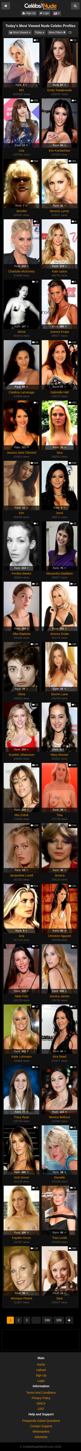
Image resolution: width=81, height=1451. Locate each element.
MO (21, 90)
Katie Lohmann (21, 1056)
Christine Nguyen (59, 936)
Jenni (59, 513)
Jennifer (21, 211)
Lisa (21, 150)
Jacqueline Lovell (21, 875)
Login (44, 13)
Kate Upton (59, 271)
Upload (41, 1370)
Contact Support (41, 1426)
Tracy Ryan (21, 1117)
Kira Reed (59, 1056)
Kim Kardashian (59, 150)
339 (58, 1320)
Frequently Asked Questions (41, 1420)
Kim (21, 513)
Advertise (41, 1437)
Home (41, 1364)
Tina (59, 815)
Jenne (21, 331)
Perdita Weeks (21, 573)
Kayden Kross (21, 1238)
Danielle (59, 1177)
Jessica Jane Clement (21, 452)
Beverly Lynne (59, 211)
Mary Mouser (59, 754)
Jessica (59, 875)
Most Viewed (21, 32)
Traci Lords (59, 1238)
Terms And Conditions (41, 1392)
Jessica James (60, 996)
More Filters (57, 32)
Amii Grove (21, 1177)
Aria (21, 936)
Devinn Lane (59, 694)
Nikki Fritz (21, 996)
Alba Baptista (21, 634)
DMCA (41, 1403)
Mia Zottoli (21, 815)
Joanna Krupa (59, 331)
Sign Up (28, 13)
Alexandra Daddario (59, 573)
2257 (41, 1409)
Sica (59, 452)
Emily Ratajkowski (59, 90)
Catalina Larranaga (21, 392)
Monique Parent (21, 1298)
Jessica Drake (59, 634)
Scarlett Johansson (21, 754)
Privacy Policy (41, 1398)
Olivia (21, 694)
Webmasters (41, 1431)
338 (47, 1320)
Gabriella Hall (59, 392)
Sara (59, 1298)
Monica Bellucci (59, 1117)
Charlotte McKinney (21, 271)
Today (40, 32)
